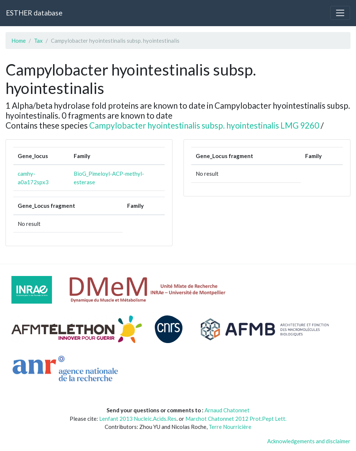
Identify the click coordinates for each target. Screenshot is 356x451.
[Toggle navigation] (340, 13)
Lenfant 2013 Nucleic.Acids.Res (138, 418)
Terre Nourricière (230, 426)
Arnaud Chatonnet (227, 410)
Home (18, 40)
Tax (38, 40)
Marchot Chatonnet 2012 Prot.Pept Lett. (235, 418)
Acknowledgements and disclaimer (308, 441)
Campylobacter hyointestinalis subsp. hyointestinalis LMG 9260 (204, 125)
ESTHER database (34, 12)
